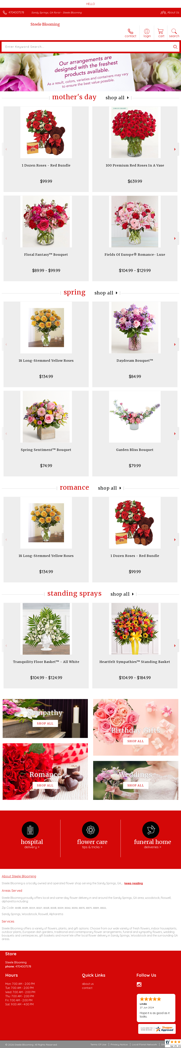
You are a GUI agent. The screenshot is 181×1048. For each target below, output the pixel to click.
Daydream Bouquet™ (135, 361)
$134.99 (46, 376)
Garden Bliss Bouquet (135, 450)
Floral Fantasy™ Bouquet (46, 255)
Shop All (115, 98)
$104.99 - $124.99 (46, 677)
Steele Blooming (45, 24)
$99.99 (46, 181)
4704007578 (16, 12)
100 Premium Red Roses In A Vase (135, 165)
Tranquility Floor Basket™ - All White (46, 662)
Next (175, 149)
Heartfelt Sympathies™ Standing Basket (135, 662)
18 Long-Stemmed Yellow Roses (46, 361)
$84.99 (135, 376)
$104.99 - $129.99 (135, 270)
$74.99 (46, 465)
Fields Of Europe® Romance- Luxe (135, 255)
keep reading (133, 883)
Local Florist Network (144, 1044)
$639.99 (135, 181)
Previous (5, 149)
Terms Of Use (98, 1044)
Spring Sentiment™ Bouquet (46, 450)
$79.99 (135, 465)
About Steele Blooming (19, 876)
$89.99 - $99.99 (46, 270)
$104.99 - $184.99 (135, 677)
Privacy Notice (119, 1044)
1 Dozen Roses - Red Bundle (46, 165)
